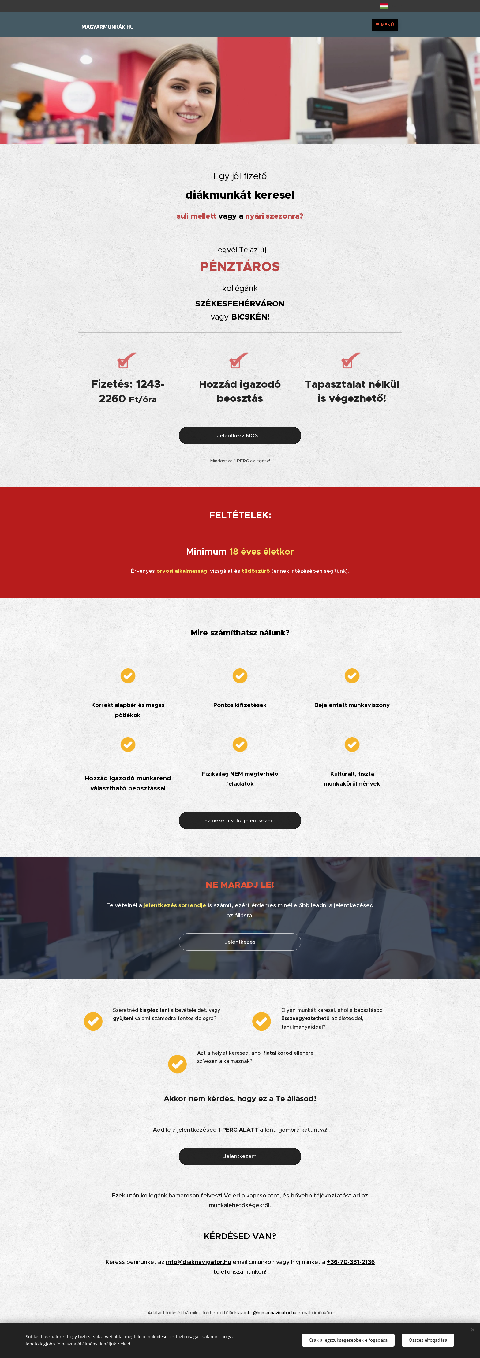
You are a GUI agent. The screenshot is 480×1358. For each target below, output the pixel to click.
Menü (385, 25)
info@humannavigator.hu (270, 1312)
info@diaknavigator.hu (198, 1261)
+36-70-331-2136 (351, 1261)
